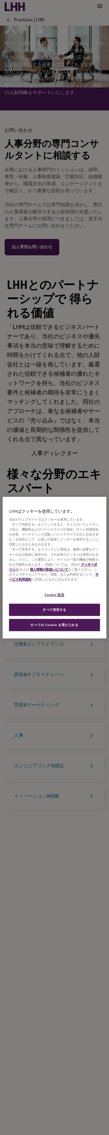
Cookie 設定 (55, 594)
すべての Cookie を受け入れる (54, 625)
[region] (54, 567)
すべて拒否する (54, 609)
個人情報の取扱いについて (49, 569)
